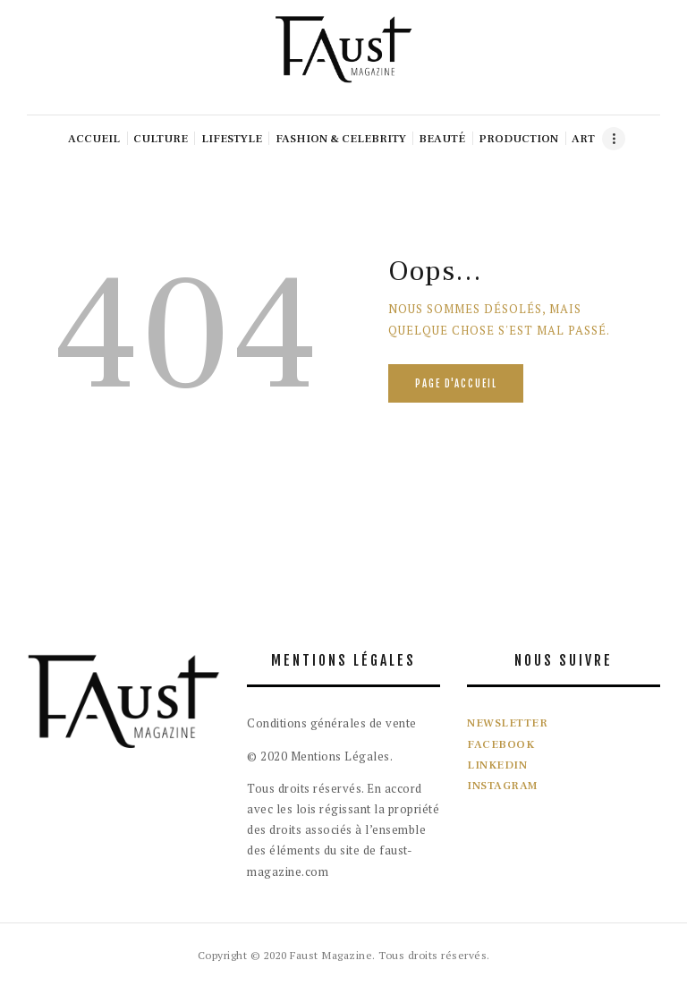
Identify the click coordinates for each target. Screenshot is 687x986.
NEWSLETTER (507, 723)
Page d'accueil (456, 384)
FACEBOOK (500, 744)
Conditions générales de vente (332, 723)
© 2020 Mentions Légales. (320, 756)
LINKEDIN (497, 765)
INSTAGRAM (503, 785)
